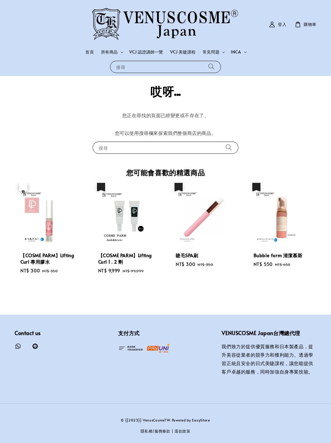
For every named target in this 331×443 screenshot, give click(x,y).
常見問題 (211, 52)
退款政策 (182, 431)
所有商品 (109, 52)
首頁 (89, 52)
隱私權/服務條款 (155, 431)
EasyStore (201, 420)
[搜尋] (211, 66)
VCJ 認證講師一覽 (146, 52)
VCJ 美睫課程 (183, 52)
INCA (236, 52)
